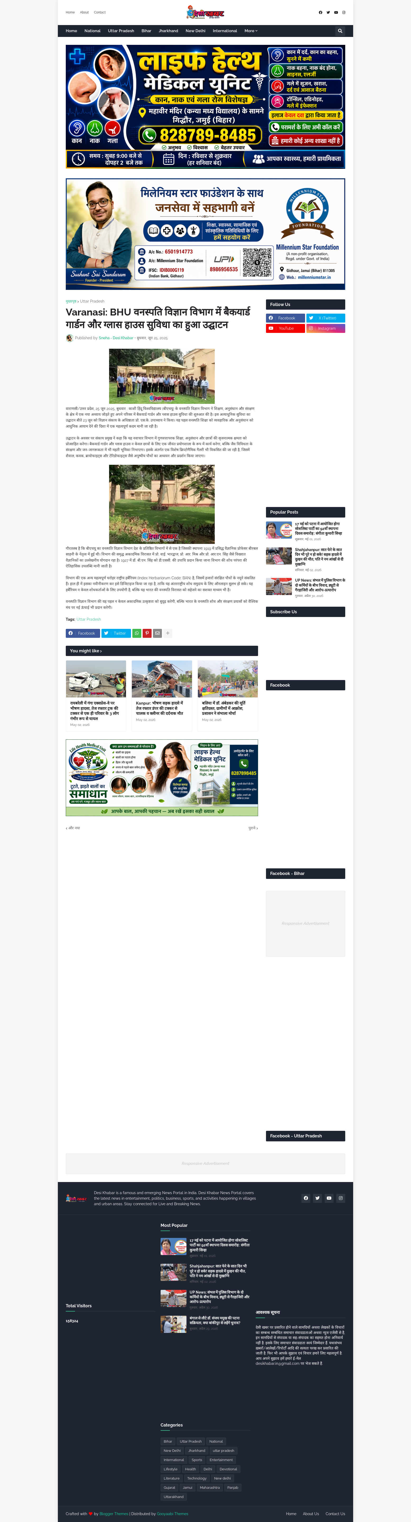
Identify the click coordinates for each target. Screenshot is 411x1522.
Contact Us (335, 1514)
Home (70, 12)
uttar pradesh (223, 1451)
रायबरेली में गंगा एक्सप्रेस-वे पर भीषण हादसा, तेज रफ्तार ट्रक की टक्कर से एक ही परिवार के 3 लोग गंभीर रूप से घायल (94, 711)
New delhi (222, 1478)
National (216, 1441)
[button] (340, 31)
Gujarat (169, 1488)
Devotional (228, 1469)
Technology (197, 1478)
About (84, 12)
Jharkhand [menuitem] (168, 30)
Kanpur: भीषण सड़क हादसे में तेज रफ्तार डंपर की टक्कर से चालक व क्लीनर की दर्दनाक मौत (159, 708)
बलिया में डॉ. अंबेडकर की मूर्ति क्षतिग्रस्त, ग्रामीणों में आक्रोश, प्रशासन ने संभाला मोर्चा (223, 708)
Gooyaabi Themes (172, 1514)
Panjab (232, 1488)
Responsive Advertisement (305, 923)
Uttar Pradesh (92, 301)
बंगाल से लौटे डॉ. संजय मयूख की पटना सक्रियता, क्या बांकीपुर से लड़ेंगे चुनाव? (215, 1320)
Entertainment (221, 1460)
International (174, 1460)
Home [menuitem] (71, 30)
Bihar (168, 1441)
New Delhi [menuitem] (195, 30)
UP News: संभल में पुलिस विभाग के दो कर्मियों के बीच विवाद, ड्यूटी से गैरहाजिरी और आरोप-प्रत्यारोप (320, 585)
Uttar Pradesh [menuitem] (121, 30)
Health (190, 1469)
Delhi (208, 1469)
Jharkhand (196, 1451)
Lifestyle (171, 1469)
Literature (172, 1478)
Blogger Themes (114, 1514)
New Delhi (172, 1451)
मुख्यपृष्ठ (71, 301)
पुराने (252, 828)
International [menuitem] (225, 30)
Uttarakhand (174, 1497)
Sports (197, 1460)
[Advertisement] (305, 420)
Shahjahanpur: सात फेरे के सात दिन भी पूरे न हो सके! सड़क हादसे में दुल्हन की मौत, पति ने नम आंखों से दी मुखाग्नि (319, 557)
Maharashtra (210, 1488)
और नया (74, 828)
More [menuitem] (249, 30)
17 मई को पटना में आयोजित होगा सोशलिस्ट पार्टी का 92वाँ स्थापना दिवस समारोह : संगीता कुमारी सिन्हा (318, 528)
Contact (100, 12)
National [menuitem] (93, 30)
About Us (311, 1514)
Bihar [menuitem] (146, 30)
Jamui (187, 1488)
